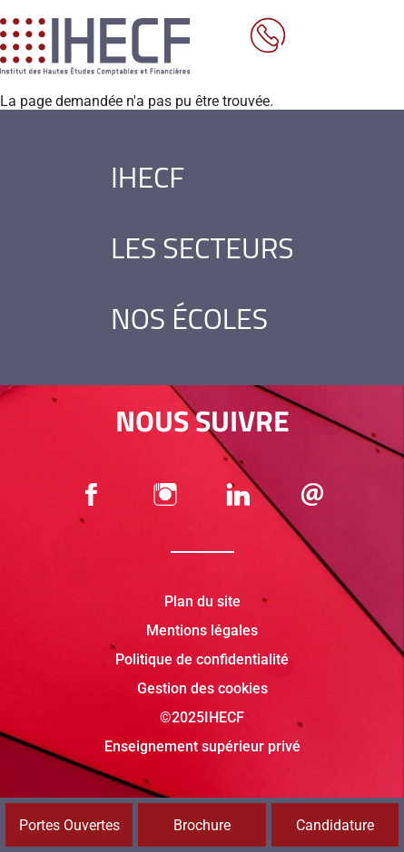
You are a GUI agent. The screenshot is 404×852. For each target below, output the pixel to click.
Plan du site (202, 601)
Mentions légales (202, 630)
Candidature (335, 825)
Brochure (202, 825)
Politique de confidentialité (202, 659)
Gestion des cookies (202, 688)
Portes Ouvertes (69, 825)
